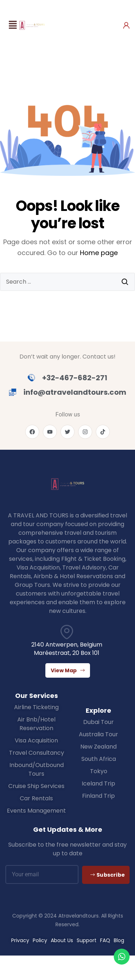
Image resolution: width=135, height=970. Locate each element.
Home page (99, 252)
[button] (12, 25)
